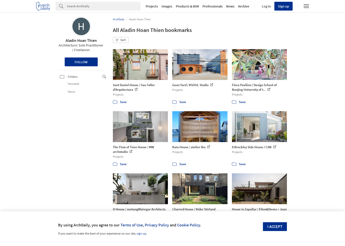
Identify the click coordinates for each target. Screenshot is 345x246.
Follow (81, 62)
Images (166, 6)
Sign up (283, 6)
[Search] (103, 6)
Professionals (212, 6)
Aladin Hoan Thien (81, 40)
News (230, 6)
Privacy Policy (157, 225)
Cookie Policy (188, 225)
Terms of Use (132, 225)
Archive (243, 6)
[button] (121, 40)
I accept (275, 226)
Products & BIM (187, 6)
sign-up (141, 233)
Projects (152, 6)
